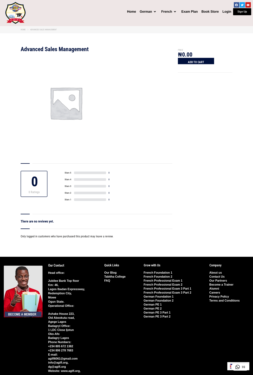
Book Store (210, 11)
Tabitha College (115, 276)
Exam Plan (189, 11)
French (168, 11)
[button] (240, 367)
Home (131, 11)
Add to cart (196, 62)
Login (226, 11)
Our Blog (110, 272)
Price (180, 50)
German (148, 11)
